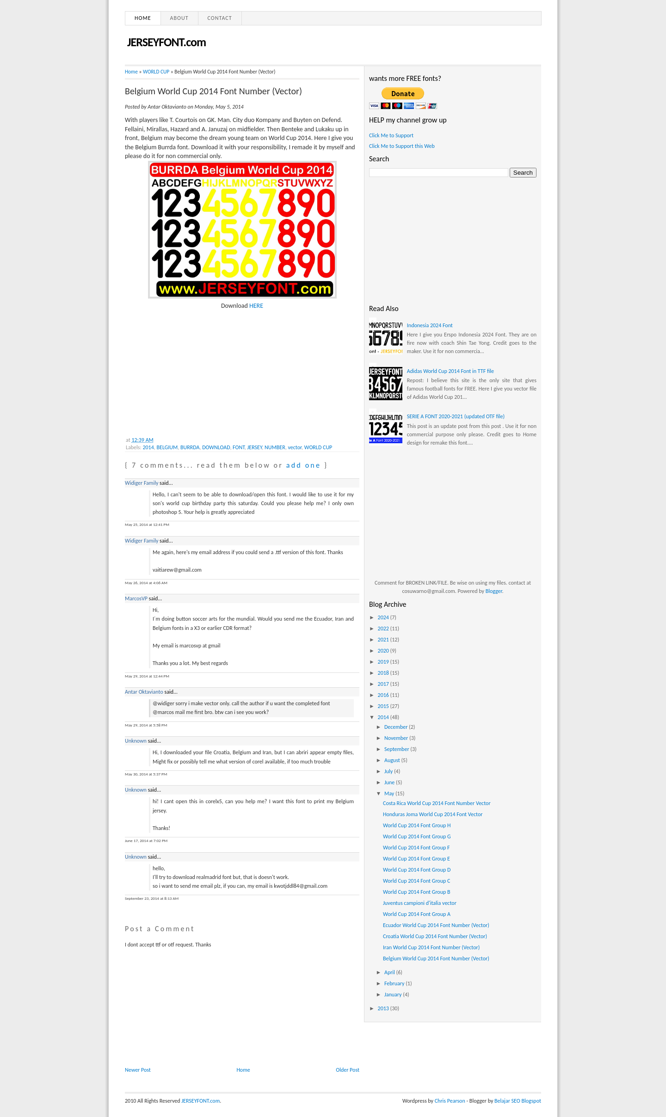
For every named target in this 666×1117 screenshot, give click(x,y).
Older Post (347, 1070)
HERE (256, 306)
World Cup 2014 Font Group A (416, 914)
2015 (384, 706)
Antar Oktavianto (144, 692)
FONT (239, 447)
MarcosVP (136, 598)
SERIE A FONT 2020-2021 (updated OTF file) (456, 416)
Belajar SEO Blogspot (517, 1101)
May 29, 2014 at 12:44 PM (147, 675)
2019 (384, 662)
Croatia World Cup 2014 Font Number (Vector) (435, 936)
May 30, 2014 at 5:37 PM (146, 773)
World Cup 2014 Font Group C (416, 881)
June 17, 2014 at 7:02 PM (146, 840)
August (392, 760)
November (396, 738)
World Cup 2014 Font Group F (416, 847)
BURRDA (190, 447)
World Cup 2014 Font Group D (416, 870)
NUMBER (275, 447)
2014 (148, 447)
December (396, 727)
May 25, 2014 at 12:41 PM (147, 524)
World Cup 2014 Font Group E (416, 858)
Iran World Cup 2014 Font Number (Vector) (431, 947)
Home (143, 18)
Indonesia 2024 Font (430, 325)
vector (295, 447)
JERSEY (254, 447)
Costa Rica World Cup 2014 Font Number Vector (437, 803)
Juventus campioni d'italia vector (419, 903)
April (390, 972)
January (393, 994)
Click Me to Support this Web (402, 146)
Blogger (494, 591)
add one (303, 465)
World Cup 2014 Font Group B (416, 892)
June (390, 782)
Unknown (136, 741)
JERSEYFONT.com (166, 42)
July (389, 771)
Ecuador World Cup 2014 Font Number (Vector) (436, 925)
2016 (384, 695)
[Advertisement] (194, 368)
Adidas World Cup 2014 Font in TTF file (450, 371)
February (395, 983)
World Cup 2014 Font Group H (417, 825)
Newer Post (138, 1070)
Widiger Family (141, 483)
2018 (384, 673)
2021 (384, 639)
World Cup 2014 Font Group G (417, 836)
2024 (384, 617)
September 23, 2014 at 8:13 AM (152, 898)
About (179, 18)
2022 (384, 628)
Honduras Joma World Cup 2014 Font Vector (433, 814)
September (397, 749)
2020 (384, 650)
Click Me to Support (391, 135)
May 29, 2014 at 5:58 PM (146, 724)
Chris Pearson (450, 1101)
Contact (220, 18)
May (389, 793)
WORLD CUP (156, 71)
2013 (384, 1008)
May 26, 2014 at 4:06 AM (146, 582)
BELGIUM (167, 447)
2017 (384, 684)
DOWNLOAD (216, 447)
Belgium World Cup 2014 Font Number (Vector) (213, 91)
